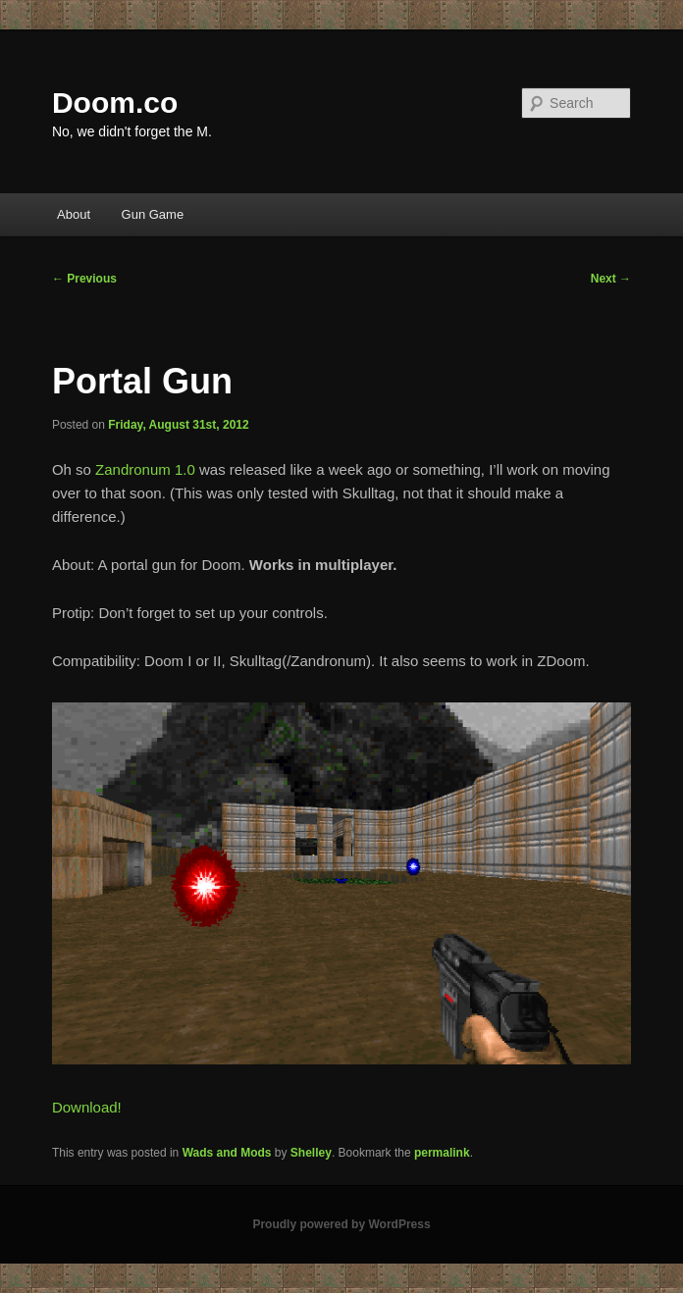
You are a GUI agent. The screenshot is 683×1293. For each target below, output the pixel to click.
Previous (84, 278)
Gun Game (153, 214)
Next (611, 278)
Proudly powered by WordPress (341, 1224)
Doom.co (115, 102)
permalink (442, 1153)
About (73, 214)
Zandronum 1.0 (145, 469)
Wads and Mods (227, 1153)
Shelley (311, 1153)
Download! (87, 1107)
